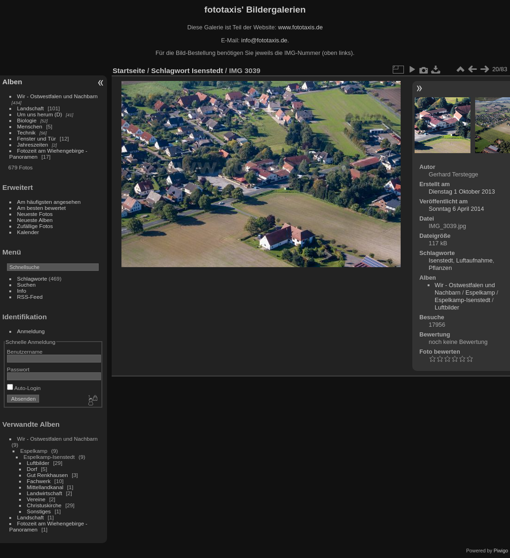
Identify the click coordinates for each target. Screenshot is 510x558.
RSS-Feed (30, 297)
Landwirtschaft (44, 493)
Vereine (36, 499)
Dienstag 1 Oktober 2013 (462, 191)
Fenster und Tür (36, 138)
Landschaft (30, 108)
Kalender (28, 232)
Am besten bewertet (41, 208)
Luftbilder (38, 463)
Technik (26, 132)
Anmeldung (31, 331)
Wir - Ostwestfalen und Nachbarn (57, 96)
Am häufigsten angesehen (49, 202)
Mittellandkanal (45, 487)
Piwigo (501, 550)
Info (22, 291)
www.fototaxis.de (300, 27)
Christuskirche (44, 505)
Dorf (32, 469)
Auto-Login (24, 388)
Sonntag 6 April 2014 (456, 208)
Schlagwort (170, 70)
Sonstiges (39, 511)
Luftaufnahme (474, 260)
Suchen (26, 285)
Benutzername (25, 352)
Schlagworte (32, 279)
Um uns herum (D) (39, 114)
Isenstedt (207, 70)
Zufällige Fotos (35, 226)
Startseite (129, 70)
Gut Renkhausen (47, 475)
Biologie (27, 120)
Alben (12, 82)
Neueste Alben (35, 220)
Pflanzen (440, 267)
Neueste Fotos (35, 214)
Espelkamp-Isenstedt (462, 299)
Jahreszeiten (32, 144)
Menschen (29, 126)
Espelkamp (480, 292)
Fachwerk (39, 481)
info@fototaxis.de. (265, 40)
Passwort (18, 369)
